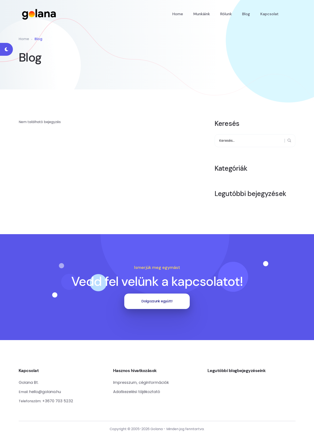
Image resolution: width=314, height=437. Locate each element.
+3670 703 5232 (57, 401)
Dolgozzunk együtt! (156, 301)
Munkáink (201, 14)
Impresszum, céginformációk (141, 382)
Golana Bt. (28, 382)
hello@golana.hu (45, 391)
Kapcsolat (269, 14)
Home (177, 14)
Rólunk (226, 14)
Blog (246, 14)
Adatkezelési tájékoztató (136, 391)
